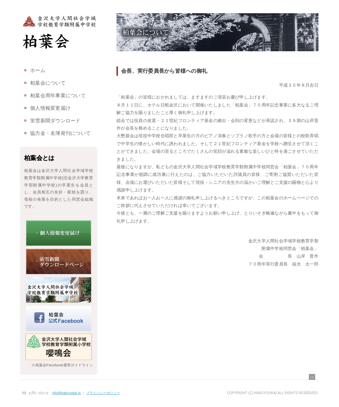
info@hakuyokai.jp (66, 393)
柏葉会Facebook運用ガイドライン (64, 365)
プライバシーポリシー (103, 393)
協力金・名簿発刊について (60, 133)
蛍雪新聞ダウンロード (55, 120)
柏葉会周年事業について (58, 95)
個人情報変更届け (50, 108)
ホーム (37, 70)
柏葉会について (48, 83)
